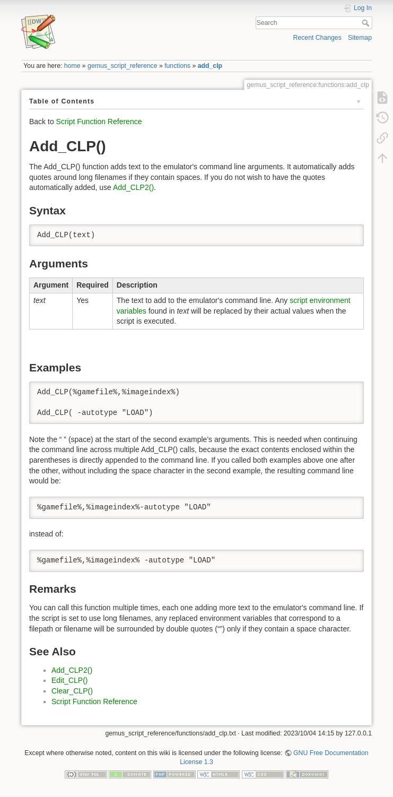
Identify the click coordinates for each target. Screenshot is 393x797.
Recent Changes (317, 37)
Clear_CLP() (72, 691)
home (72, 66)
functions (177, 66)
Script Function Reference (99, 121)
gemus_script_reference (122, 66)
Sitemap (360, 37)
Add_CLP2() (133, 187)
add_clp (210, 66)
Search (367, 23)
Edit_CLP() (69, 680)
